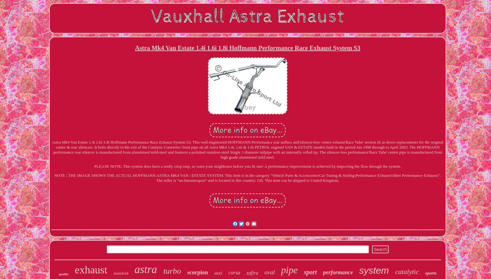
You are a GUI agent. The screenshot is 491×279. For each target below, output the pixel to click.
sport (310, 272)
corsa (234, 273)
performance (338, 272)
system (374, 270)
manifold (121, 273)
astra (146, 269)
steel (218, 273)
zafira (252, 273)
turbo (172, 271)
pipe (289, 270)
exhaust (91, 270)
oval (270, 272)
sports (431, 273)
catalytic (407, 272)
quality (64, 274)
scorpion (197, 272)
